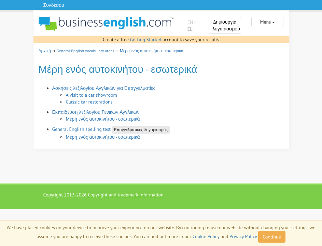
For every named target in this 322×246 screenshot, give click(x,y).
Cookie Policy (206, 236)
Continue (272, 237)
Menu (267, 22)
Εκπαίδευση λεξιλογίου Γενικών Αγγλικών (96, 112)
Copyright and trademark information (125, 195)
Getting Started (145, 40)
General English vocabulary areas (85, 50)
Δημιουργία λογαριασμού (226, 25)
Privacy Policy (243, 236)
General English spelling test (81, 129)
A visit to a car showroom (91, 95)
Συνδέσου (53, 5)
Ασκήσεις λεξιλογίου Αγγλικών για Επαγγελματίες (104, 88)
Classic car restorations (89, 102)
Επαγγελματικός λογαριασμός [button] (141, 129)
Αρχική (45, 50)
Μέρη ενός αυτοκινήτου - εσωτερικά (151, 50)
